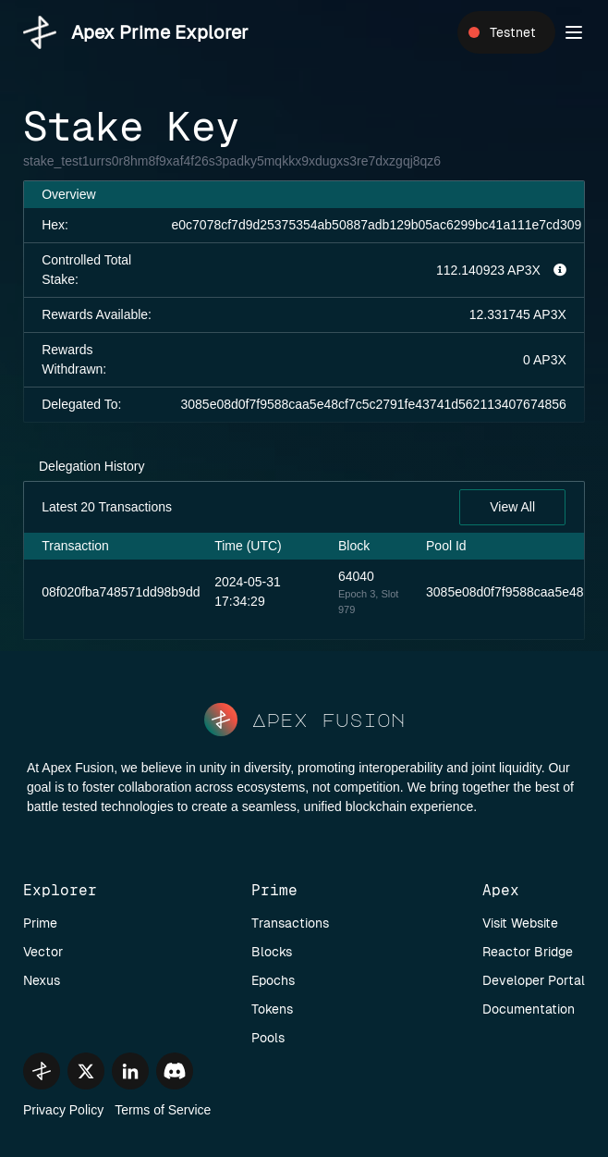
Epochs (273, 980)
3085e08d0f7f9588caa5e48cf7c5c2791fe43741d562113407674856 (373, 404)
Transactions (290, 923)
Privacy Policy (63, 1109)
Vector (43, 951)
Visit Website (520, 923)
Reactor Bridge (527, 951)
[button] (574, 32)
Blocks (271, 951)
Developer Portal (533, 980)
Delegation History (91, 466)
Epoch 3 (356, 593)
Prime (40, 923)
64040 (356, 576)
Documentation (528, 1009)
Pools (268, 1037)
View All (512, 506)
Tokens (272, 1009)
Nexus (41, 980)
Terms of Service (163, 1109)
